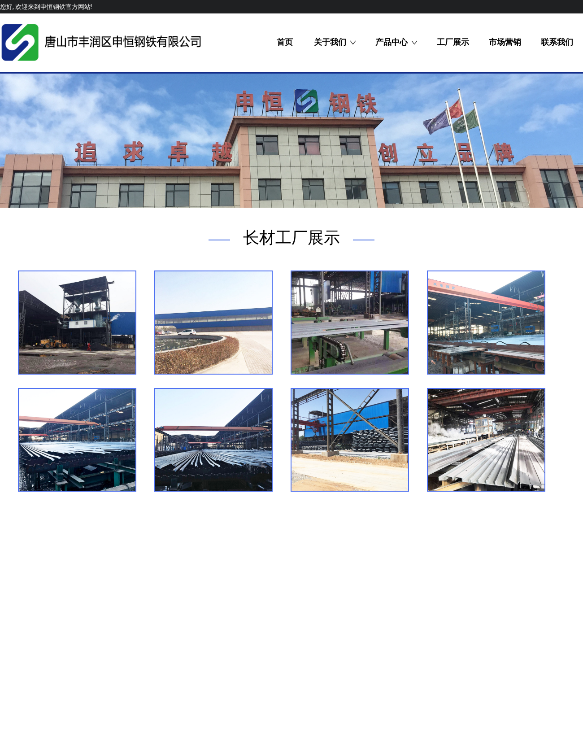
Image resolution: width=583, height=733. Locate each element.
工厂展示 (453, 41)
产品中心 (396, 41)
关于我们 (335, 41)
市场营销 (505, 41)
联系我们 (557, 41)
